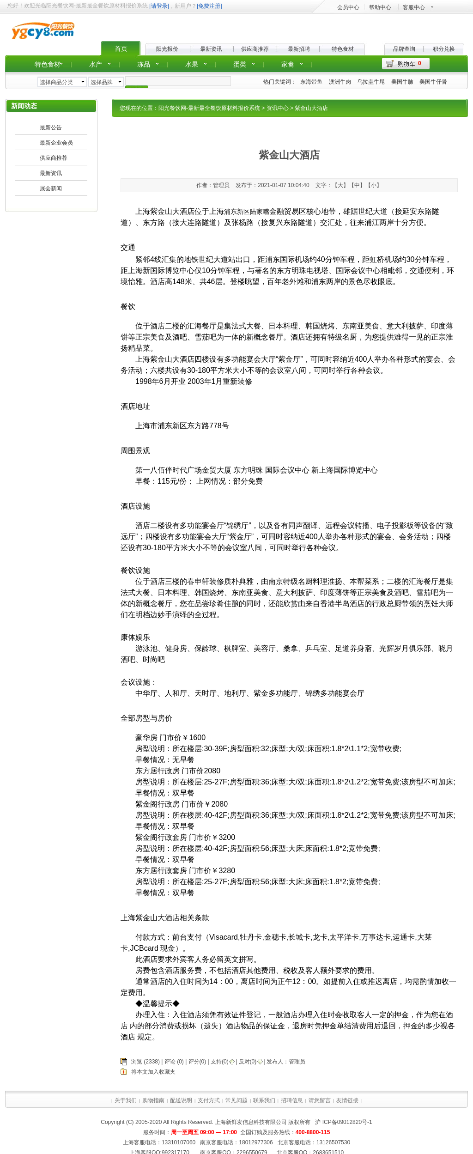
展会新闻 (51, 188)
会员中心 (348, 7)
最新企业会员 (56, 143)
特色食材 (343, 49)
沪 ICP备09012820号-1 (343, 1122)
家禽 (287, 64)
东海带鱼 (311, 82)
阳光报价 (167, 49)
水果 (191, 64)
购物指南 (153, 1100)
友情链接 (347, 1100)
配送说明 (181, 1100)
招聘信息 (292, 1100)
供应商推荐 (255, 49)
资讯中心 (278, 108)
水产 (95, 64)
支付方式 (209, 1100)
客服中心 (414, 7)
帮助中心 (380, 7)
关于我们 (126, 1100)
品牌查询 (404, 49)
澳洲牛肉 (340, 82)
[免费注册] (209, 6)
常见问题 (236, 1100)
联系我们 (264, 1100)
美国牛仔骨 (433, 82)
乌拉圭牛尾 (371, 82)
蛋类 (239, 64)
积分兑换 (444, 49)
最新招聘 (299, 49)
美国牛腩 (402, 82)
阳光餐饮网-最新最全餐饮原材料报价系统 (209, 108)
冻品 (143, 64)
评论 (170, 1061)
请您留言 (320, 1100)
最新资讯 (211, 49)
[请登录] (159, 6)
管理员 (297, 1061)
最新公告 (51, 127)
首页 (121, 48)
